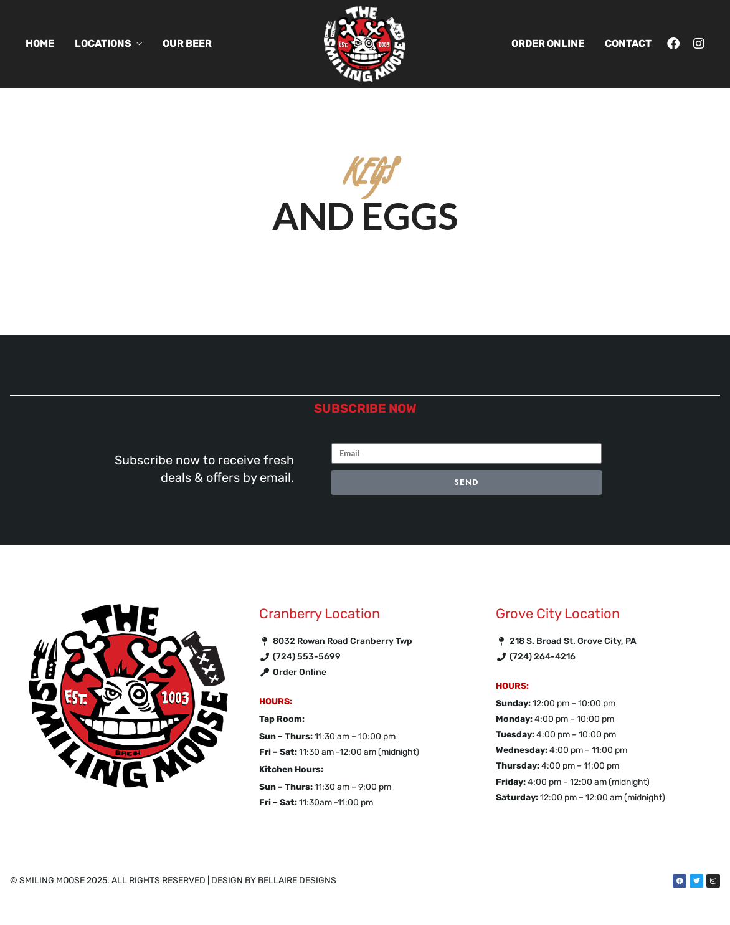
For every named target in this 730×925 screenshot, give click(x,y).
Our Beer (187, 43)
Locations (103, 43)
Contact (628, 43)
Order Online (547, 43)
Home (40, 43)
